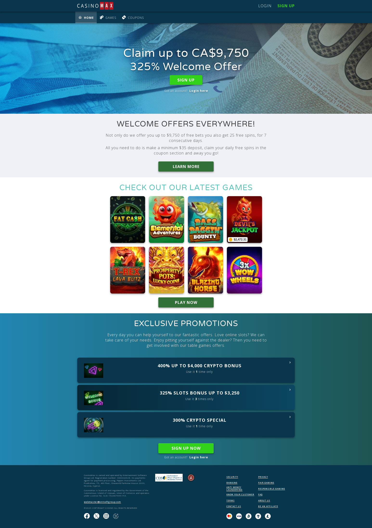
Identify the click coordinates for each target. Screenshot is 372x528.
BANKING (231, 482)
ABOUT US (264, 500)
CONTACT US (233, 506)
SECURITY (232, 476)
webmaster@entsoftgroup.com (102, 502)
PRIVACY (263, 476)
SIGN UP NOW (186, 448)
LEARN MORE (186, 166)
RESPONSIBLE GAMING (271, 488)
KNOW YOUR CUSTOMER (240, 494)
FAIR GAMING (266, 482)
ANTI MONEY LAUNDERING (234, 488)
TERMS (230, 500)
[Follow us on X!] (96, 516)
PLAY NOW (186, 302)
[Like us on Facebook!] (87, 516)
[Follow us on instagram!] (106, 516)
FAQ (260, 494)
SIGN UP (186, 80)
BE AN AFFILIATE (268, 506)
